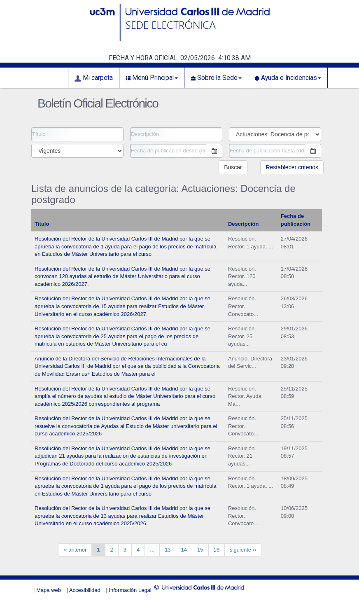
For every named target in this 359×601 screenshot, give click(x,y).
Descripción (243, 224)
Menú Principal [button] (152, 78)
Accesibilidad (84, 590)
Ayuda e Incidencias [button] (287, 78)
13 (167, 550)
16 (216, 550)
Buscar (233, 167)
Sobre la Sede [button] (216, 78)
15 (200, 550)
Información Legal (130, 590)
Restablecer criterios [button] (292, 167)
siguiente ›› (243, 550)
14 (184, 550)
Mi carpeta (94, 78)
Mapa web (48, 590)
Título (42, 224)
